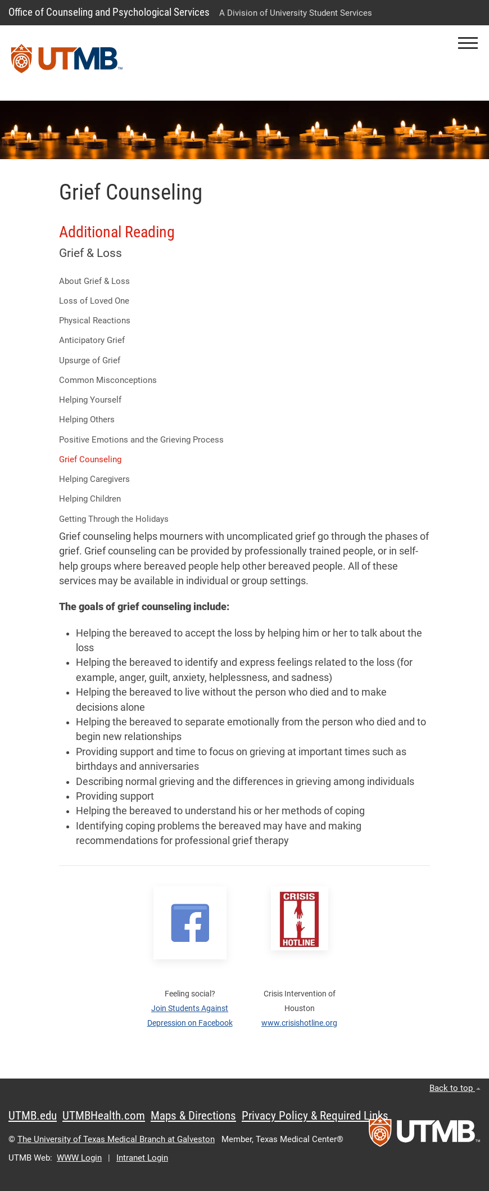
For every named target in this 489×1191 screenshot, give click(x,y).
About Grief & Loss (94, 281)
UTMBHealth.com (103, 1115)
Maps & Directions (193, 1115)
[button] (468, 43)
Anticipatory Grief (92, 340)
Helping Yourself (90, 400)
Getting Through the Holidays (114, 519)
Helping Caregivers (94, 479)
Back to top (455, 1088)
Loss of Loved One (94, 301)
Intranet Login (142, 1158)
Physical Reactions (94, 320)
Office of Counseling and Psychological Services (109, 12)
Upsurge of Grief (89, 360)
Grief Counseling (90, 459)
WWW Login (79, 1158)
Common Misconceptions (108, 380)
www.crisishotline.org (299, 1022)
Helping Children (90, 499)
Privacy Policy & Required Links (315, 1115)
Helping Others (87, 419)
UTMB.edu (32, 1115)
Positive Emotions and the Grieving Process (141, 440)
